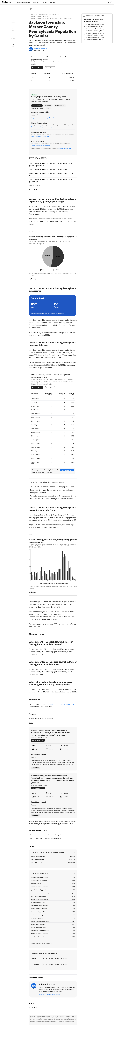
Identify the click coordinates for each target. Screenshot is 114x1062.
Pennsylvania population (37, 859)
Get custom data (67, 470)
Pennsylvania (43, 14)
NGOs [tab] (48, 108)
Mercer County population (38, 856)
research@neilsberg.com (64, 148)
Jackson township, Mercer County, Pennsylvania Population (45, 838)
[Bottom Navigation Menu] (73, 852)
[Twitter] (32, 1007)
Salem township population (38, 937)
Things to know (34, 185)
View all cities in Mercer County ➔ (41, 944)
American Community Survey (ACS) (60, 704)
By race (51, 958)
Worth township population (38, 924)
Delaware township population (39, 880)
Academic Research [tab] (37, 108)
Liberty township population (38, 896)
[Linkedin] (35, 1007)
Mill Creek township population (39, 933)
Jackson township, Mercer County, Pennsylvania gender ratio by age (51, 174)
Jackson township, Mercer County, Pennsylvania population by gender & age (50, 180)
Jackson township (54, 14)
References (33, 189)
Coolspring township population (39, 877)
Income (34, 958)
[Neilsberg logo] (6, 2)
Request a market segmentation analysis (43, 127)
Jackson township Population (39, 16)
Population (35, 964)
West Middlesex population (38, 927)
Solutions (36, 2)
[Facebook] (30, 1007)
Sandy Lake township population (39, 905)
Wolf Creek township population (39, 940)
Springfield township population (39, 890)
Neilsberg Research (41, 48)
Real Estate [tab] (48, 105)
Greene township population (38, 911)
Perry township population (38, 902)
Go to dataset (37, 740)
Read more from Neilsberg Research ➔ (50, 994)
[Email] (37, 1007)
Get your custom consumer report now (42, 118)
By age (57, 958)
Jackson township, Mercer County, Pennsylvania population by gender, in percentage (50, 164)
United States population (37, 862)
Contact (52, 2)
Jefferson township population (39, 886)
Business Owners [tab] (59, 105)
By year (45, 958)
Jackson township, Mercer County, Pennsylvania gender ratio (50, 169)
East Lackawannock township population (42, 893)
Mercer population (36, 883)
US (36, 14)
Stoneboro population (37, 918)
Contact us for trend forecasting (40, 145)
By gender (64, 958)
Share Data (49, 68)
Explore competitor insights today (41, 136)
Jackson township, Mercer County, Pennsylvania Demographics (46, 835)
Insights (31, 14)
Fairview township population (39, 915)
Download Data (36, 68)
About (45, 2)
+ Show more (35, 767)
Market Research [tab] (36, 105)
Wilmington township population (39, 899)
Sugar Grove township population (40, 921)
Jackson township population (39, 908)
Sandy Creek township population (40, 930)
